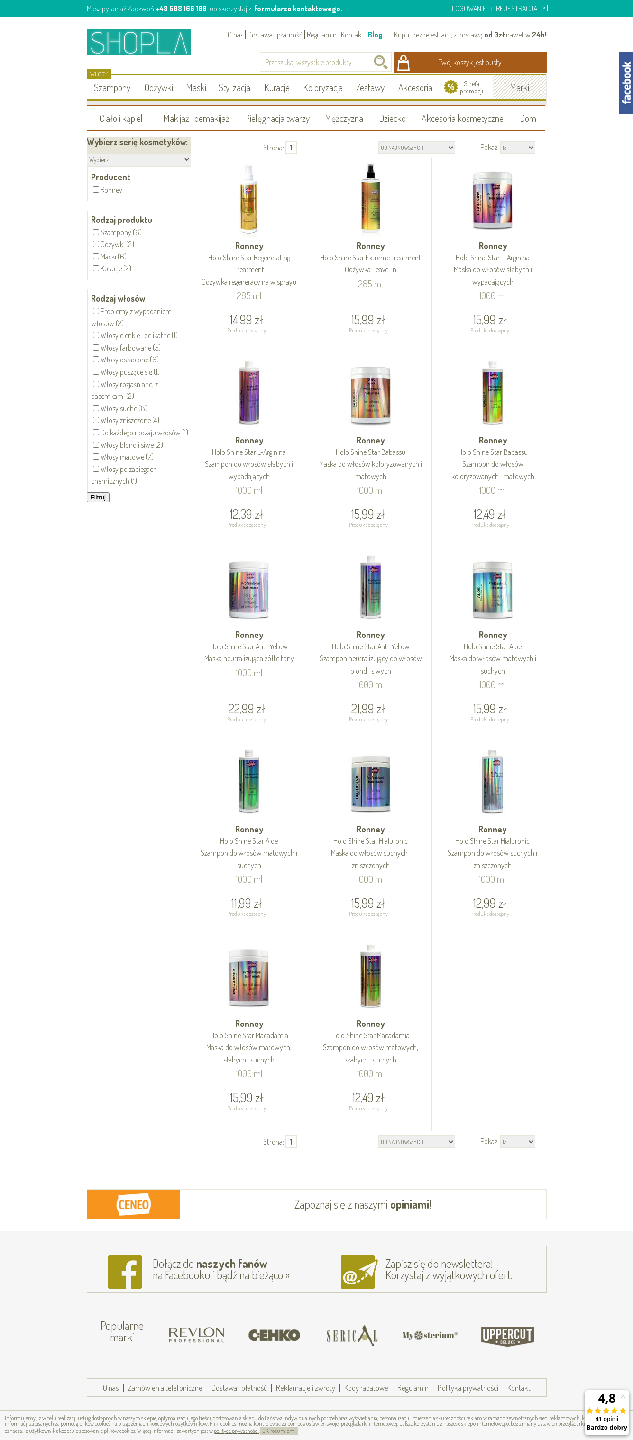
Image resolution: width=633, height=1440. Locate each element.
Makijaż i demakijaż (196, 118)
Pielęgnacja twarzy (277, 118)
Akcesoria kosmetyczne (463, 118)
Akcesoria (415, 87)
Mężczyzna (344, 118)
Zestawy (370, 87)
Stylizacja (234, 87)
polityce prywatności (236, 1430)
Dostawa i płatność (275, 34)
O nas (235, 34)
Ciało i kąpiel (121, 118)
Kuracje (277, 87)
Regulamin (322, 34)
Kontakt (352, 34)
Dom (528, 118)
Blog (375, 34)
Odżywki (159, 87)
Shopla (145, 42)
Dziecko (392, 118)
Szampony (112, 87)
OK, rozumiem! (279, 1430)
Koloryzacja (323, 87)
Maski (196, 87)
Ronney (249, 264)
